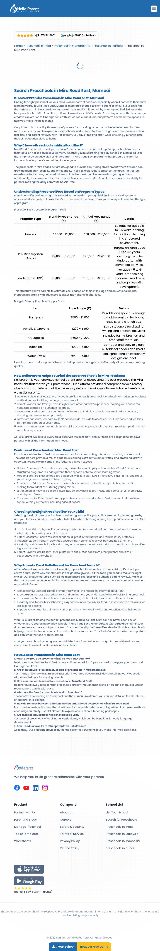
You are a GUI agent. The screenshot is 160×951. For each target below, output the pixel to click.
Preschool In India (38, 46)
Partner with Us (25, 812)
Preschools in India (119, 827)
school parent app (68, 380)
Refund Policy (69, 848)
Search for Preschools (121, 820)
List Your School (63, 947)
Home (18, 46)
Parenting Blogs (25, 820)
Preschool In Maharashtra (72, 46)
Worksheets (22, 841)
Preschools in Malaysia (122, 834)
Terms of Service (72, 834)
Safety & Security (72, 827)
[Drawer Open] (154, 9)
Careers (65, 820)
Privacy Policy (70, 841)
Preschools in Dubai (120, 848)
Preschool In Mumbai (108, 46)
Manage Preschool (27, 827)
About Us (66, 812)
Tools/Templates (26, 834)
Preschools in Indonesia (123, 841)
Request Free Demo (94, 947)
